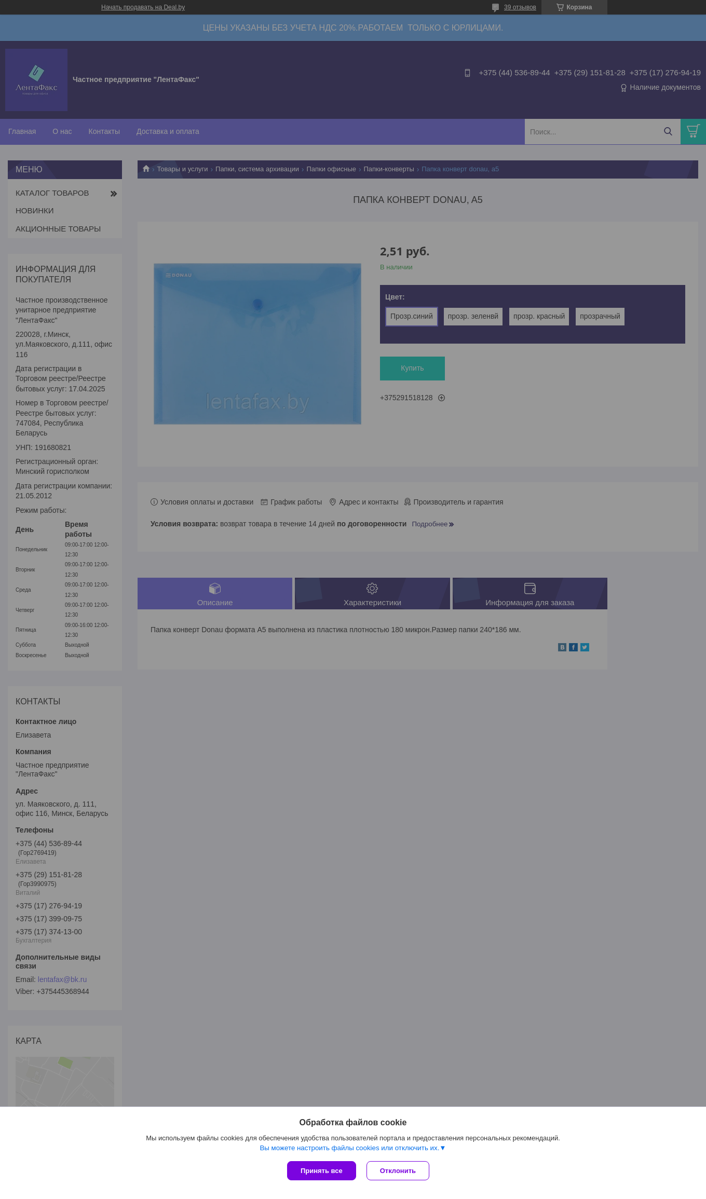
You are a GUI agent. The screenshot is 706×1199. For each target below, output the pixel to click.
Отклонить (398, 1171)
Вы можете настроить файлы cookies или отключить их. (349, 1148)
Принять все (322, 1171)
